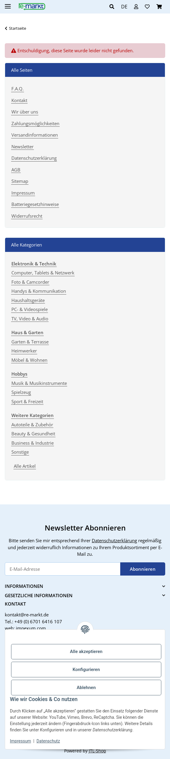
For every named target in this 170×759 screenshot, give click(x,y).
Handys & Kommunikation (38, 291)
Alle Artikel (25, 466)
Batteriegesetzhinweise (35, 204)
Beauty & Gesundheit (33, 434)
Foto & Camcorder (30, 282)
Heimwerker (24, 351)
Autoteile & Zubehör (32, 425)
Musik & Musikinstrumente (39, 383)
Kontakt (19, 100)
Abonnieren (143, 569)
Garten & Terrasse (30, 342)
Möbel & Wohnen (29, 360)
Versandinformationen (34, 135)
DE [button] (124, 6)
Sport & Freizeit (27, 401)
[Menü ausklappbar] (8, 4)
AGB (15, 170)
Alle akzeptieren (86, 651)
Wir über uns (24, 112)
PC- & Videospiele (29, 309)
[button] (113, 7)
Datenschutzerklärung (34, 158)
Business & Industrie (32, 443)
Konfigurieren (86, 669)
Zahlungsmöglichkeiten (35, 123)
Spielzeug (21, 392)
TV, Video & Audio (29, 319)
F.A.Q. (17, 89)
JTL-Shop (97, 751)
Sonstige (20, 452)
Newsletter (22, 147)
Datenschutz (48, 741)
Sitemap (19, 181)
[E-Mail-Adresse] (63, 569)
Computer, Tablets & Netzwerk (42, 273)
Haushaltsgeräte (28, 300)
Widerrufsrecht (26, 216)
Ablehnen (86, 687)
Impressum (20, 741)
